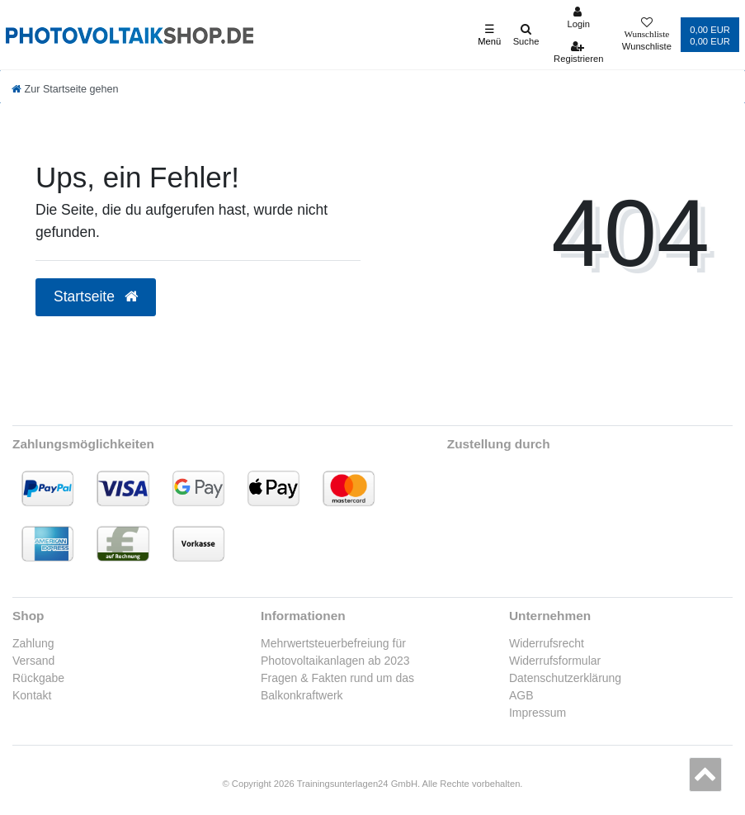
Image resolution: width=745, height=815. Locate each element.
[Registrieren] (579, 52)
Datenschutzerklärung (565, 678)
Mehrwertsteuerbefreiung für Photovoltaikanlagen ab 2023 (335, 652)
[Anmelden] (579, 17)
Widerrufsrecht (546, 643)
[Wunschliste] (647, 35)
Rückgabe (38, 678)
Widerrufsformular (555, 660)
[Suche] (526, 34)
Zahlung (33, 643)
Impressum (537, 712)
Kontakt (31, 695)
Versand (33, 660)
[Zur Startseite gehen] (65, 89)
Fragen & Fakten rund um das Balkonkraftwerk (337, 686)
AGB (521, 695)
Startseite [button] (96, 296)
